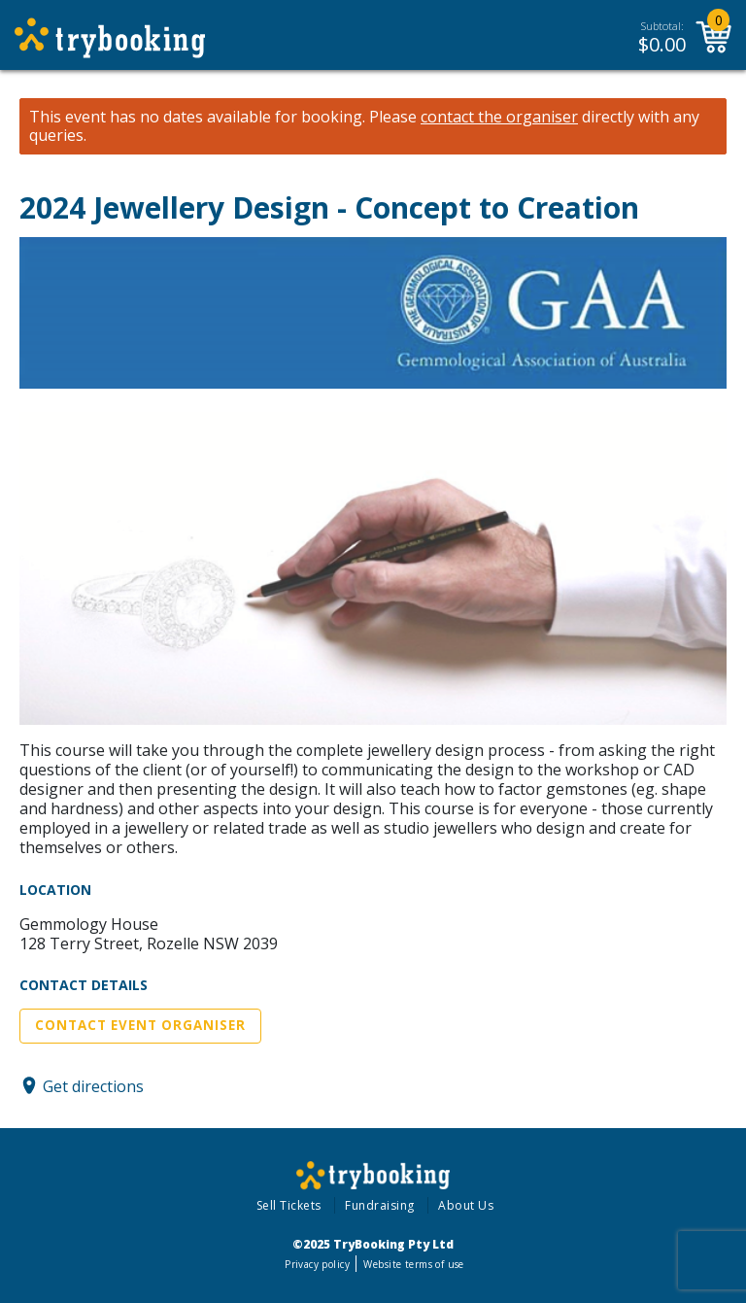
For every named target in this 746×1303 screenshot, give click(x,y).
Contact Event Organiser (140, 1025)
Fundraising (380, 1205)
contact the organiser (499, 117)
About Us (465, 1205)
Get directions (93, 1085)
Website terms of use (413, 1264)
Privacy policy (317, 1264)
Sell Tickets (289, 1205)
